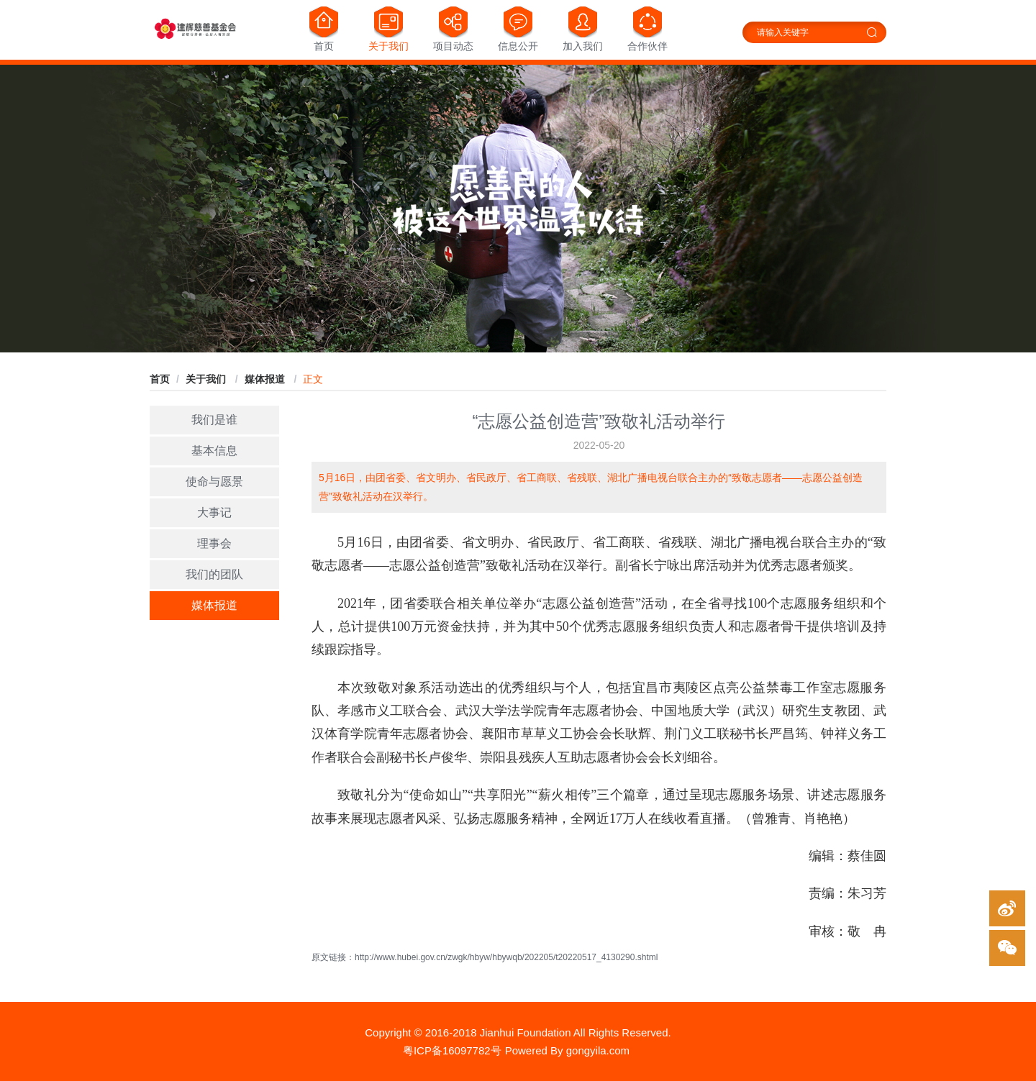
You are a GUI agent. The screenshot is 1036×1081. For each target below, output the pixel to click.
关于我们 (207, 379)
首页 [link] (160, 379)
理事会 (214, 543)
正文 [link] (313, 379)
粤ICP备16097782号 (452, 1050)
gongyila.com (598, 1050)
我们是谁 (214, 420)
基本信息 (214, 450)
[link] (207, 379)
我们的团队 (214, 574)
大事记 (214, 512)
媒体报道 (266, 379)
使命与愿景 (214, 481)
